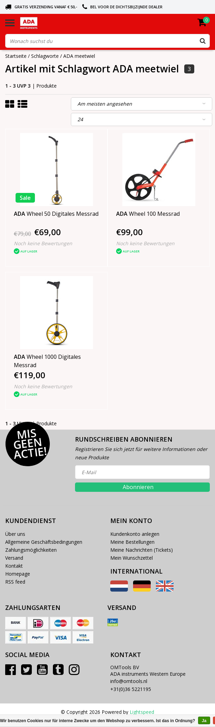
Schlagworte (45, 56)
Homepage (17, 573)
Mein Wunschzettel (131, 558)
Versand (14, 558)
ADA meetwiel (79, 56)
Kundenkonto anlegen (134, 534)
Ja (204, 720)
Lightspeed (142, 712)
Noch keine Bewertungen (43, 243)
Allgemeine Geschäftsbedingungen (43, 542)
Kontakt (14, 565)
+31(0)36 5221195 (130, 689)
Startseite (16, 56)
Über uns (15, 534)
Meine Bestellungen (132, 542)
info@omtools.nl (128, 681)
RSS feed (15, 581)
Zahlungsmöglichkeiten (31, 550)
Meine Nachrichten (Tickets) (141, 550)
